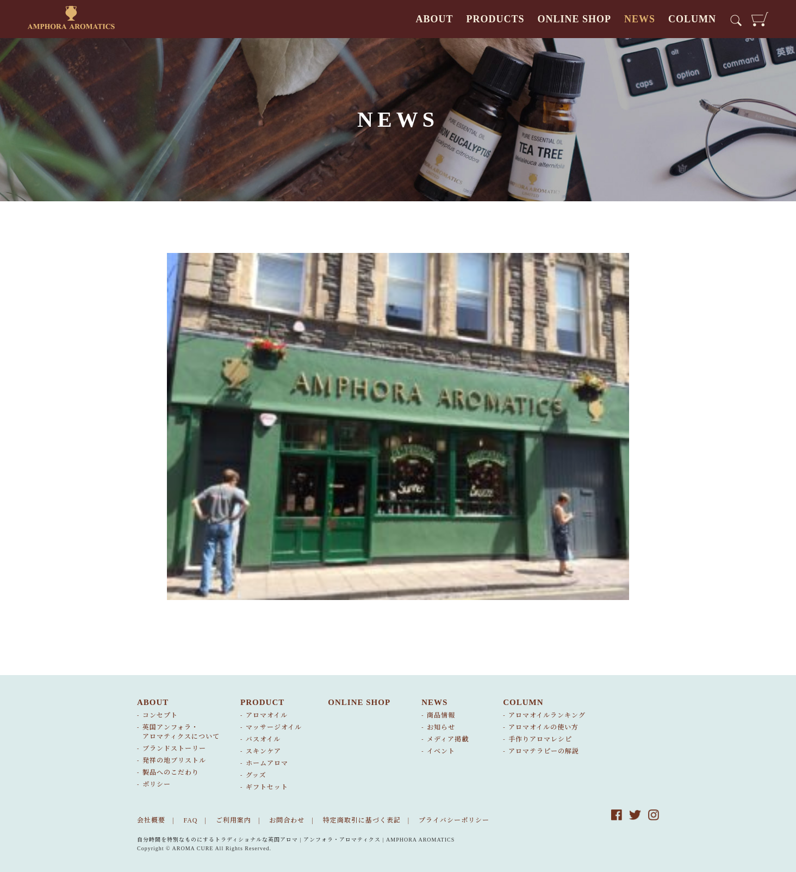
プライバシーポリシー (454, 820)
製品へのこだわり (170, 772)
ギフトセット (267, 787)
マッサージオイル (274, 727)
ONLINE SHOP (574, 19)
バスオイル (263, 739)
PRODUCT (262, 702)
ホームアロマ (267, 763)
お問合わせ (286, 820)
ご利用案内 (233, 820)
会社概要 (151, 820)
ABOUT (434, 19)
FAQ (190, 820)
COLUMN (692, 19)
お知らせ (441, 727)
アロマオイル (267, 715)
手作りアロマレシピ (540, 739)
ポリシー (156, 784)
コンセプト (160, 715)
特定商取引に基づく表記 (362, 820)
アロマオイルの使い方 (543, 727)
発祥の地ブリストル (174, 760)
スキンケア (263, 751)
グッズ (256, 775)
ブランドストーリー (174, 748)
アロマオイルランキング (547, 715)
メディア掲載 (448, 739)
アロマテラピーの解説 (543, 751)
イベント (441, 751)
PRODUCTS (495, 19)
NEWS (639, 19)
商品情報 (441, 715)
